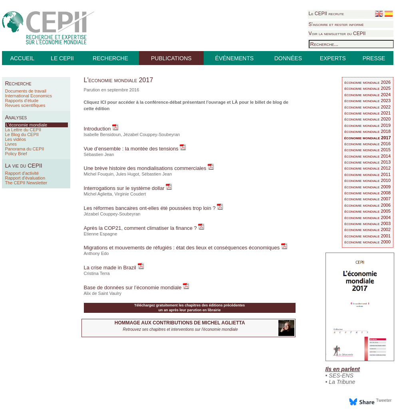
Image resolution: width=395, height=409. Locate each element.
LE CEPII (62, 58)
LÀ (235, 102)
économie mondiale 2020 (367, 119)
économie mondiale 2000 (367, 241)
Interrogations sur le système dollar (125, 188)
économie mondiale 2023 (367, 100)
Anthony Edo (96, 253)
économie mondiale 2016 (367, 143)
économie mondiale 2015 (367, 149)
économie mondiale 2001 (367, 235)
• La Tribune (340, 382)
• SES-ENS (339, 375)
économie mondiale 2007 (367, 198)
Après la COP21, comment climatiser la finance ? (141, 228)
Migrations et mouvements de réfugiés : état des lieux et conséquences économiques (182, 248)
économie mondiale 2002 (367, 229)
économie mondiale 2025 (367, 88)
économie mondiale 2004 (367, 217)
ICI (103, 102)
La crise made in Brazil (111, 268)
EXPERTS (333, 58)
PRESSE (374, 58)
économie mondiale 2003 (367, 223)
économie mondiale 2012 (367, 168)
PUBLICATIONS (171, 58)
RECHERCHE (110, 58)
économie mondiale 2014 (367, 156)
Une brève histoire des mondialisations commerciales (146, 168)
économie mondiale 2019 (367, 125)
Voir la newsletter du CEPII (337, 33)
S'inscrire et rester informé (336, 24)
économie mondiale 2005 (367, 211)
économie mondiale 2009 (367, 186)
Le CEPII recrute (326, 13)
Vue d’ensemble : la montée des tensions (132, 149)
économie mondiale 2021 (367, 113)
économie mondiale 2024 (367, 94)
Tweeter (383, 400)
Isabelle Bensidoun (102, 134)
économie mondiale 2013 (367, 162)
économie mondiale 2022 (367, 107)
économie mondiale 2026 (367, 82)
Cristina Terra (97, 273)
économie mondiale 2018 (367, 131)
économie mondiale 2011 (367, 174)
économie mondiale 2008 (367, 192)
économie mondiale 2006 (367, 205)
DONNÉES (288, 58)
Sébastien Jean (99, 154)
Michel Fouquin (99, 174)
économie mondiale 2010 (367, 180)
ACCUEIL (22, 58)
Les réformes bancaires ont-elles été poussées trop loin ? (150, 208)
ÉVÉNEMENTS (234, 58)
